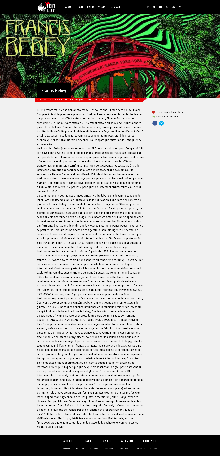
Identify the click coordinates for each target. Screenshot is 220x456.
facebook (66, 448)
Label (80, 6)
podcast (154, 448)
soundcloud (139, 448)
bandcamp (110, 448)
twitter (80, 448)
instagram (95, 448)
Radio (90, 6)
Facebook (154, 123)
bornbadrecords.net (167, 116)
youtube (124, 448)
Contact (115, 6)
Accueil (69, 6)
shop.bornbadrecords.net (170, 112)
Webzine (102, 6)
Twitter (161, 123)
